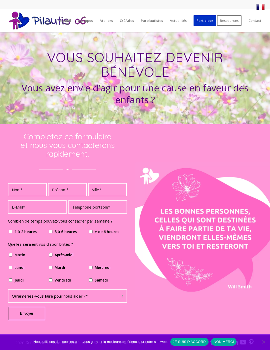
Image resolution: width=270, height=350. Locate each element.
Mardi (60, 267)
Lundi (20, 267)
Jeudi (19, 280)
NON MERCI (224, 342)
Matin (20, 254)
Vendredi (63, 280)
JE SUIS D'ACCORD (189, 342)
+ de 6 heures (107, 231)
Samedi (101, 280)
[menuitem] (259, 7)
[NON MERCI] (263, 341)
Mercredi (102, 267)
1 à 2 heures (26, 231)
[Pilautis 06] (47, 20)
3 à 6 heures (66, 231)
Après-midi (64, 254)
